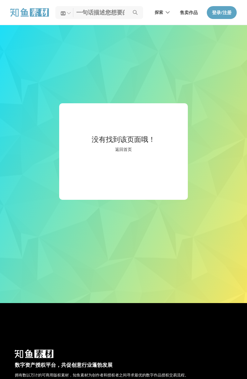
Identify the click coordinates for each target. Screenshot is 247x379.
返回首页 (123, 150)
